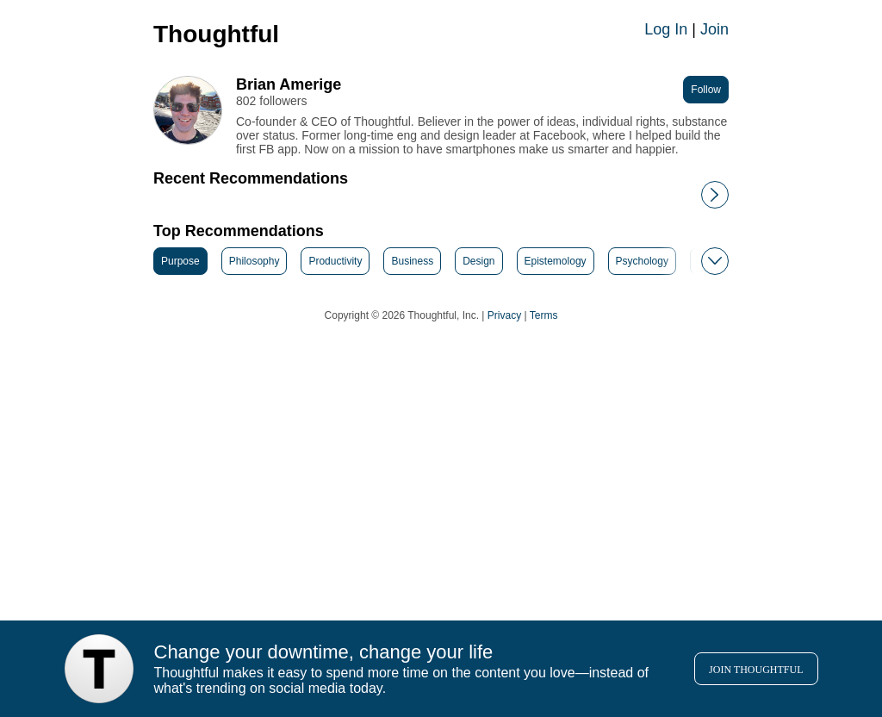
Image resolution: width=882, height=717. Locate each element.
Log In (665, 29)
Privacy (504, 315)
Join (714, 29)
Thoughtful (216, 34)
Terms (544, 315)
